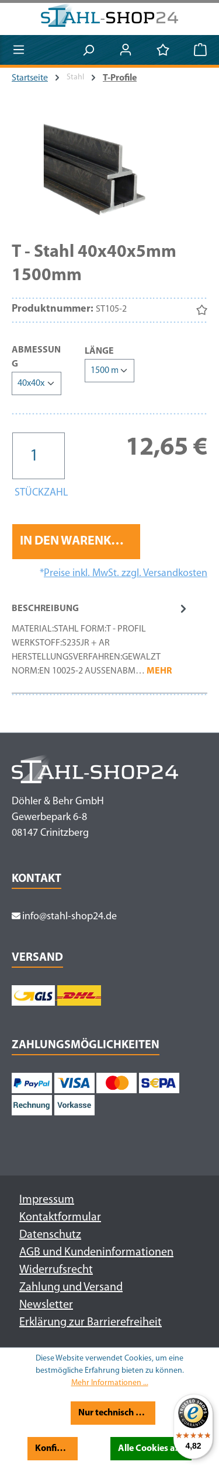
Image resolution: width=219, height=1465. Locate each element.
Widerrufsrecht (56, 1270)
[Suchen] (88, 51)
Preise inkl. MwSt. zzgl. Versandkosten (125, 573)
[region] (109, 172)
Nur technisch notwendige (117, 1413)
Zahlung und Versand (71, 1287)
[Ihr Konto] (126, 50)
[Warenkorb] (200, 50)
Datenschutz (50, 1235)
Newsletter (46, 1305)
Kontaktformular (60, 1217)
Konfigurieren (56, 1448)
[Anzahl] (38, 455)
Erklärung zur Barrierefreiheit (90, 1322)
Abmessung (36, 357)
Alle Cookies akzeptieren (155, 1448)
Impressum (46, 1200)
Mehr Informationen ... (109, 1383)
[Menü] (19, 50)
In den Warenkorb (77, 541)
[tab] (101, 645)
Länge (99, 350)
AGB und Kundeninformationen (96, 1252)
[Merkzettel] (163, 50)
